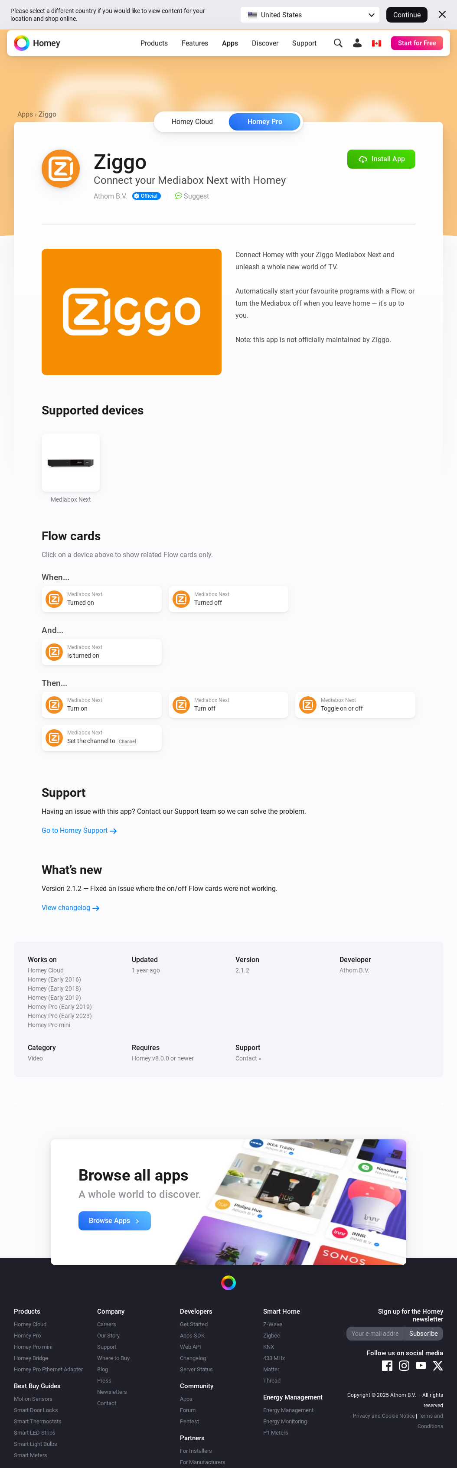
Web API (190, 1347)
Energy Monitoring (285, 1421)
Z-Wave (272, 1324)
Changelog (193, 1358)
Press (104, 1380)
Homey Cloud (30, 1324)
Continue (407, 15)
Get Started (194, 1324)
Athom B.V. (354, 970)
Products (154, 50)
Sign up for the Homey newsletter (410, 1315)
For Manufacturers (202, 1462)
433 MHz (274, 1358)
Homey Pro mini (33, 1347)
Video (35, 1058)
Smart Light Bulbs (35, 1444)
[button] (310, 15)
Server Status (196, 1369)
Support (304, 50)
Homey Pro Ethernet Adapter (48, 1369)
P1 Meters (275, 1432)
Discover (265, 50)
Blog (102, 1369)
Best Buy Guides (37, 1386)
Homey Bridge (31, 1358)
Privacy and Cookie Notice (384, 1416)
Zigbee (271, 1335)
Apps (230, 50)
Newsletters (112, 1392)
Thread (272, 1380)
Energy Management (288, 1410)
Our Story (108, 1335)
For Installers (196, 1451)
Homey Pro (265, 121)
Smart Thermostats (38, 1421)
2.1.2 (242, 970)
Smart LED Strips (34, 1432)
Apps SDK (192, 1335)
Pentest (189, 1421)
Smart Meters (30, 1455)
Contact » (248, 1058)
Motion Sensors (33, 1399)
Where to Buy (113, 1358)
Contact (106, 1403)
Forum (188, 1410)
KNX (268, 1347)
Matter (271, 1369)
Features (195, 50)
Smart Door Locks (36, 1410)
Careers (106, 1324)
